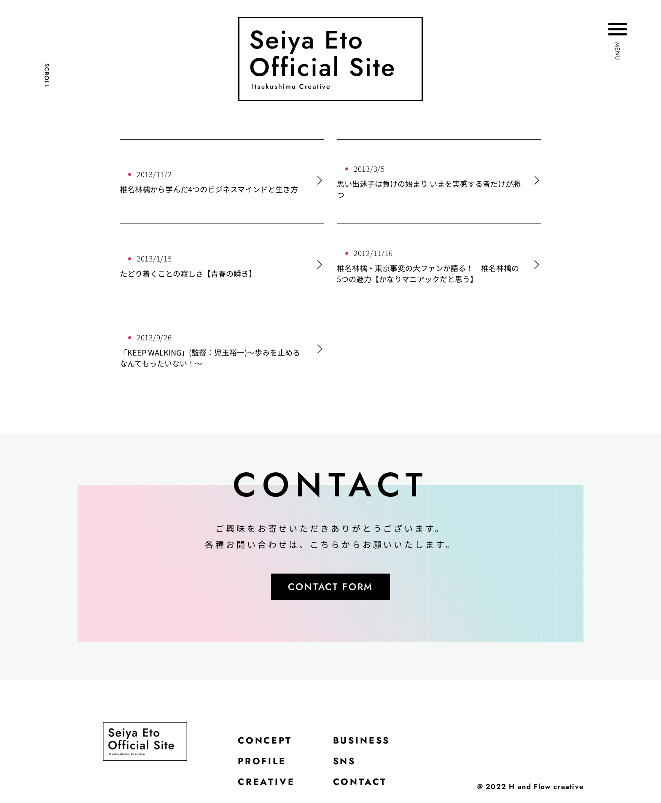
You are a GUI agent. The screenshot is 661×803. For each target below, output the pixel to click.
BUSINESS (362, 742)
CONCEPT (265, 742)
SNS (345, 763)
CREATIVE (266, 784)
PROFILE (263, 763)
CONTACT (360, 784)
